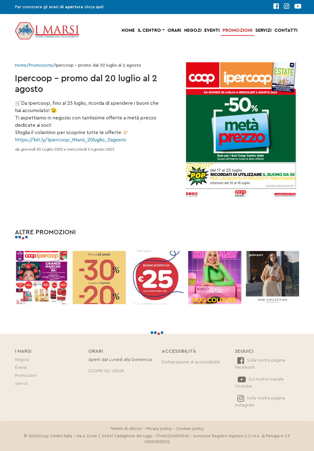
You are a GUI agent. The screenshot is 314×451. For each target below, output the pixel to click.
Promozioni (237, 30)
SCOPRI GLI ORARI (106, 371)
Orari (174, 30)
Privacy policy (159, 429)
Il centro (149, 30)
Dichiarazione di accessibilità (191, 362)
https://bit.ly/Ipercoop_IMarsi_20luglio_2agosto (70, 139)
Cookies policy (190, 429)
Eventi (212, 30)
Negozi (193, 30)
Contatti (286, 30)
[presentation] (18, 277)
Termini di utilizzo (126, 429)
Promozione (41, 65)
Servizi (263, 30)
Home (128, 30)
